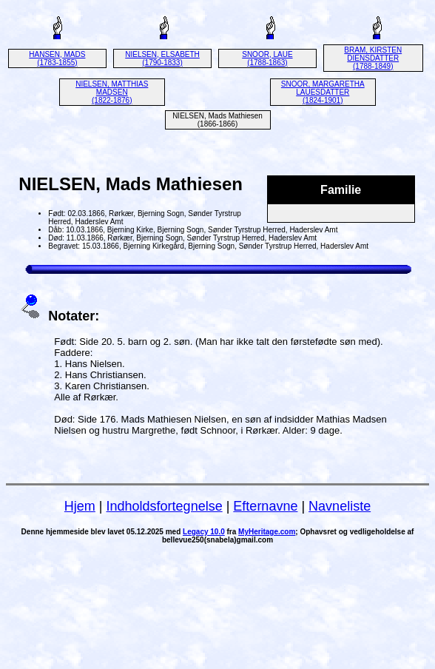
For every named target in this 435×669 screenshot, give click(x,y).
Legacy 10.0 (204, 532)
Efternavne (265, 506)
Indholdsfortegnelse (165, 506)
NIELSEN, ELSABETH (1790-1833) (162, 58)
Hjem (79, 506)
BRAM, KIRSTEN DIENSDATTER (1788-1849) (373, 58)
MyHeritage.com (266, 532)
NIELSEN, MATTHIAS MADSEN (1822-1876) (111, 92)
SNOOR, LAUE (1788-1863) (267, 58)
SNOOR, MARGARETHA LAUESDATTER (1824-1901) (323, 92)
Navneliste (339, 506)
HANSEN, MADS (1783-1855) (57, 58)
